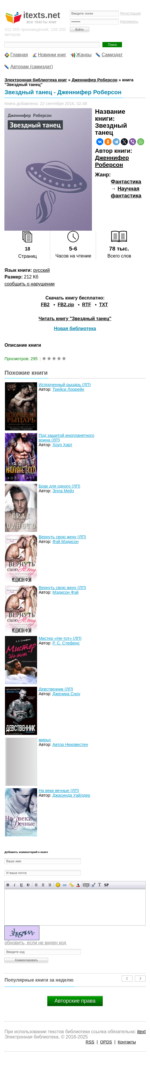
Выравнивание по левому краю (36, 885)
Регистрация (130, 13)
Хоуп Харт (62, 444)
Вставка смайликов (58, 885)
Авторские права (75, 1001)
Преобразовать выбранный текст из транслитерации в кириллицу (99, 885)
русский (41, 270)
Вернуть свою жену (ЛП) (62, 537)
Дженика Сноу (66, 693)
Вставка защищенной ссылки (71, 885)
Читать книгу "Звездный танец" (75, 318)
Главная (19, 54)
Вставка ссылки (64, 885)
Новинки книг (52, 54)
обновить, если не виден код (35, 942)
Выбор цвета (78, 885)
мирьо (44, 740)
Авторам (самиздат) (31, 66)
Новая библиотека (75, 328)
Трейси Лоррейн (68, 389)
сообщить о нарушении (29, 283)
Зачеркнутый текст (28, 885)
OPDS (106, 1042)
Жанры (84, 54)
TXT (103, 304)
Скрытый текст (86, 885)
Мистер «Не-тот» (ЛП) (60, 638)
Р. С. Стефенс (66, 643)
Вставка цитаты (93, 885)
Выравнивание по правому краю (49, 885)
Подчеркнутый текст (21, 885)
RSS (90, 1042)
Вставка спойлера (106, 885)
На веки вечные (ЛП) (59, 790)
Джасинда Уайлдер (71, 795)
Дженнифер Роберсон (112, 161)
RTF (86, 304)
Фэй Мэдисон (66, 541)
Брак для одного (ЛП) (59, 486)
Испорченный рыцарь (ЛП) (64, 384)
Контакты (127, 1042)
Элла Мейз (63, 490)
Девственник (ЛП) (56, 689)
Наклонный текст (14, 885)
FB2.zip (65, 304)
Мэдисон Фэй (66, 592)
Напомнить (129, 22)
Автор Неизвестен (70, 744)
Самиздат (112, 54)
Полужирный (8, 885)
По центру (43, 885)
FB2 (45, 304)
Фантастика (126, 182)
